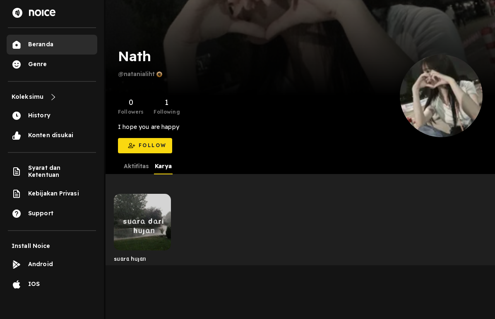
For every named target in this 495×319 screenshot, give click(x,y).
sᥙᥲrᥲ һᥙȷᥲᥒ (130, 258)
